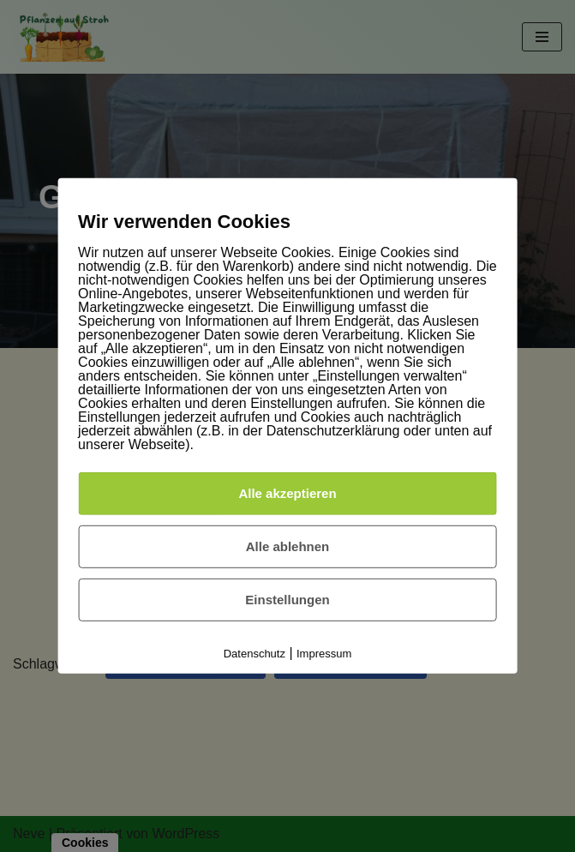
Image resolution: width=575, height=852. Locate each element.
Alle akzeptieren (287, 493)
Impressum (323, 653)
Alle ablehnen (288, 546)
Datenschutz (254, 653)
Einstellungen (287, 599)
